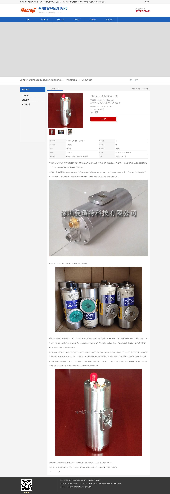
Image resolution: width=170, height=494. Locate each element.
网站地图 (88, 487)
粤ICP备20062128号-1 (92, 483)
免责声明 (76, 487)
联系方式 (109, 19)
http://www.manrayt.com (55, 472)
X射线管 (25, 95)
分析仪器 (107, 103)
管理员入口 (82, 487)
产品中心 (44, 19)
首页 (28, 19)
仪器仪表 (101, 103)
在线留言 (93, 19)
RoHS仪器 (26, 104)
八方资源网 (70, 487)
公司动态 (60, 19)
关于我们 (76, 19)
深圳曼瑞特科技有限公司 (106, 483)
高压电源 (25, 100)
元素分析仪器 (115, 103)
